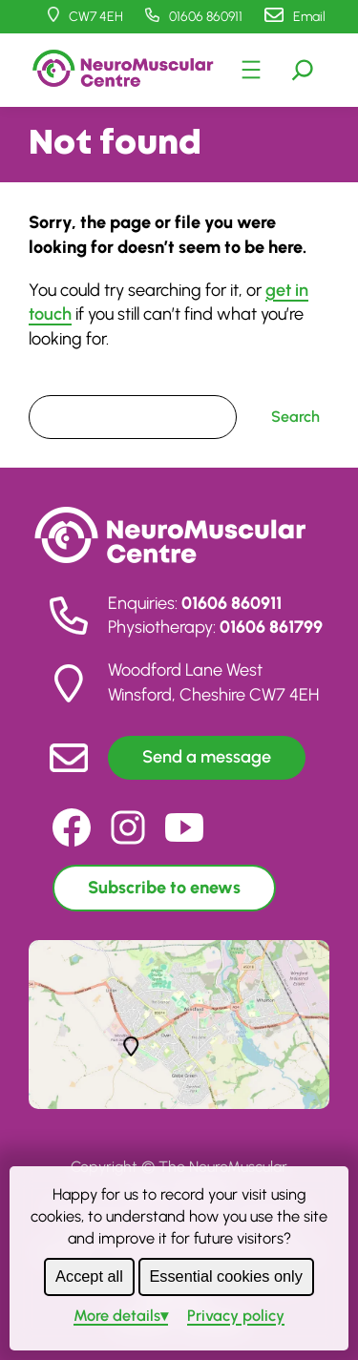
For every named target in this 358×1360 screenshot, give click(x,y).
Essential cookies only (226, 1276)
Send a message (206, 756)
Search (52, 382)
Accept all (89, 1276)
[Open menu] (251, 69)
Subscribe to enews (164, 887)
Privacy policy (235, 1315)
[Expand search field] (302, 69)
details (117, 1315)
